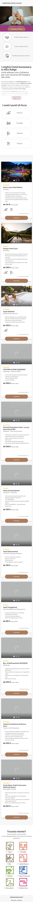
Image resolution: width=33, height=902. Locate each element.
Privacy (15, 895)
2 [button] (15, 23)
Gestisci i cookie (23, 895)
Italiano (19, 892)
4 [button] (19, 23)
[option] (16, 172)
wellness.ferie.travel (10, 3)
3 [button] (17, 23)
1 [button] (13, 23)
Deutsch (13, 892)
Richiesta (16, 218)
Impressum (8, 895)
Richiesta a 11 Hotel (16, 29)
